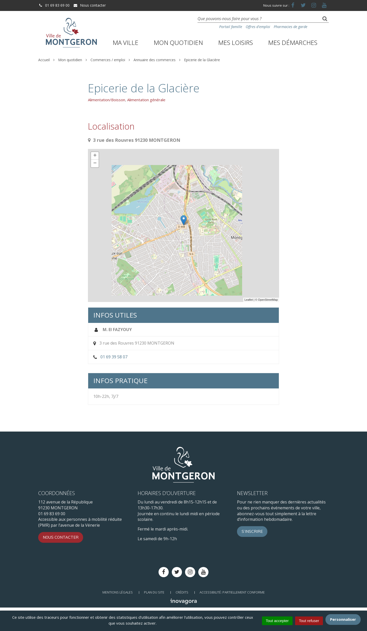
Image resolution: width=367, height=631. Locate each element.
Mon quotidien (178, 42)
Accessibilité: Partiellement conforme (232, 592)
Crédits (182, 592)
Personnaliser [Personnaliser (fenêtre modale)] (343, 619)
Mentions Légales (117, 592)
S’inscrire (252, 531)
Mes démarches (292, 42)
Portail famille (230, 26)
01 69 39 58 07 (113, 357)
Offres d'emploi (258, 26)
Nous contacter (89, 5)
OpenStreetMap (268, 299)
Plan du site (154, 592)
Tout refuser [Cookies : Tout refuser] (309, 621)
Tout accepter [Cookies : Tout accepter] (277, 621)
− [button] (95, 163)
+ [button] (95, 156)
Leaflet (248, 299)
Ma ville (125, 42)
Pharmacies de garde (290, 26)
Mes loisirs (235, 42)
